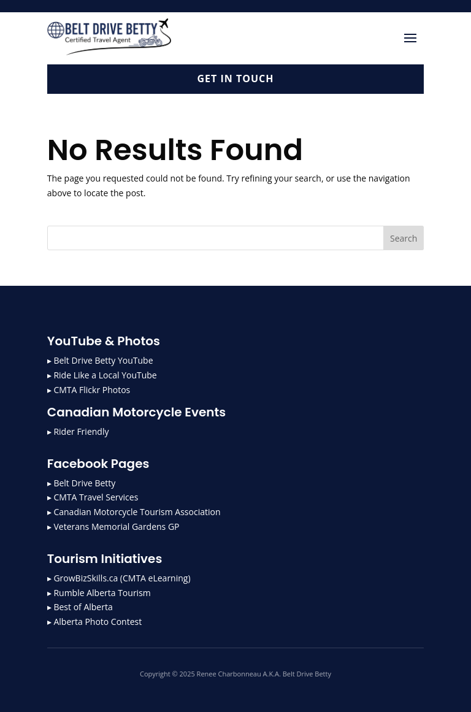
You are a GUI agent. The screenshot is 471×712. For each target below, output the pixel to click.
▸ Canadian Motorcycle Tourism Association (134, 512)
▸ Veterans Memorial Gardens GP (113, 526)
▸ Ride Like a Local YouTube (102, 375)
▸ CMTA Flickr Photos (88, 390)
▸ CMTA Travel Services (93, 497)
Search (403, 238)
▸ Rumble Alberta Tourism (99, 593)
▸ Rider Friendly (78, 431)
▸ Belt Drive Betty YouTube (100, 360)
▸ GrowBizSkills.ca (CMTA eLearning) (119, 578)
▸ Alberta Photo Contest (94, 621)
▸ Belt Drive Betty (81, 483)
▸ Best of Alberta (80, 607)
